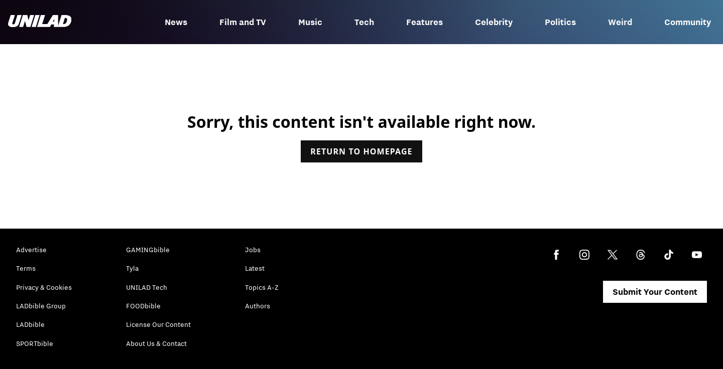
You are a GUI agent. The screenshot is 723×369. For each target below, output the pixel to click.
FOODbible (143, 305)
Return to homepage (361, 151)
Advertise (31, 249)
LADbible (30, 324)
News (176, 22)
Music (310, 22)
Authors (257, 305)
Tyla (132, 268)
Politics (560, 22)
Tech (364, 22)
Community (687, 22)
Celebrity (494, 22)
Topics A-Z (262, 287)
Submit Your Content (655, 291)
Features (424, 22)
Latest (255, 268)
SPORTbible (34, 343)
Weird (620, 22)
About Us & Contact (156, 343)
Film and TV (242, 22)
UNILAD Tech (146, 287)
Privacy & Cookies (44, 287)
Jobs (253, 249)
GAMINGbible (148, 249)
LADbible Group (41, 305)
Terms (26, 268)
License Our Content (158, 324)
